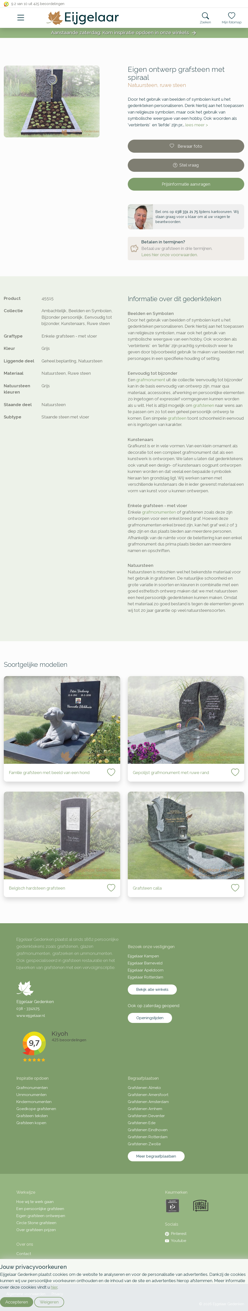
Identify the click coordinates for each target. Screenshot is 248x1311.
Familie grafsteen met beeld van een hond (49, 772)
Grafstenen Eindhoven (148, 1130)
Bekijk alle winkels (152, 989)
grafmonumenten (159, 512)
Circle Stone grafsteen (36, 1223)
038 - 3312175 (27, 1008)
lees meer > (196, 124)
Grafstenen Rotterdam (148, 1137)
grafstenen (203, 405)
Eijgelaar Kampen (143, 956)
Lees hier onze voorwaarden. (169, 254)
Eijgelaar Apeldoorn (145, 970)
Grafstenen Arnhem (145, 1109)
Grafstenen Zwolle (144, 1144)
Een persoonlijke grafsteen (40, 1209)
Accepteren (16, 1301)
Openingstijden (149, 1018)
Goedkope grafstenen (36, 1109)
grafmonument (150, 379)
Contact (23, 1253)
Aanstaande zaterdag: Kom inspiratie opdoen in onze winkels (124, 33)
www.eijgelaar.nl (30, 1015)
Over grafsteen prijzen (36, 1230)
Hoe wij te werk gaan (35, 1201)
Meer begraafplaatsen (156, 1156)
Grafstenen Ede (141, 1123)
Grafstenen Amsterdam (148, 1102)
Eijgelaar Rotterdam (145, 977)
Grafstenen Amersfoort (148, 1094)
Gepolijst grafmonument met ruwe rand (171, 772)
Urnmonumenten (31, 1094)
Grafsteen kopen (31, 1123)
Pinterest (175, 1233)
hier (54, 1287)
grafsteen (177, 418)
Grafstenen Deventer (146, 1116)
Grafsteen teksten (32, 1116)
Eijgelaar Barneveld (145, 963)
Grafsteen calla (147, 888)
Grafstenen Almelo (144, 1087)
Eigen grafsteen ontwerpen (40, 1216)
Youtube (175, 1240)
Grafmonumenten (32, 1087)
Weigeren (49, 1301)
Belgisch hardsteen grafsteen (37, 888)
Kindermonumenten (34, 1102)
